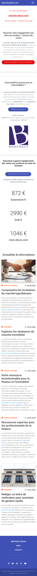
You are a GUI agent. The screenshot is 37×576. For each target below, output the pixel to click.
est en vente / (18, 21)
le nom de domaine (19, 10)
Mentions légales (18, 541)
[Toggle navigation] (32, 3)
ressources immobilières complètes (13, 353)
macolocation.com (18, 15)
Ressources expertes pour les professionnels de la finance (17, 426)
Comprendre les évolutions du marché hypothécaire (18, 291)
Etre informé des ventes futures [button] (18, 174)
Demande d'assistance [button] (18, 109)
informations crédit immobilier (11, 403)
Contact (18, 550)
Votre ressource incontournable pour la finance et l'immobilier (15, 378)
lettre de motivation (8, 510)
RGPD (18, 546)
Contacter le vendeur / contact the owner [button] (18, 62)
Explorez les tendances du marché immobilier (17, 333)
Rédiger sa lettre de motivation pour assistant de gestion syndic (17, 498)
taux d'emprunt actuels (12, 310)
